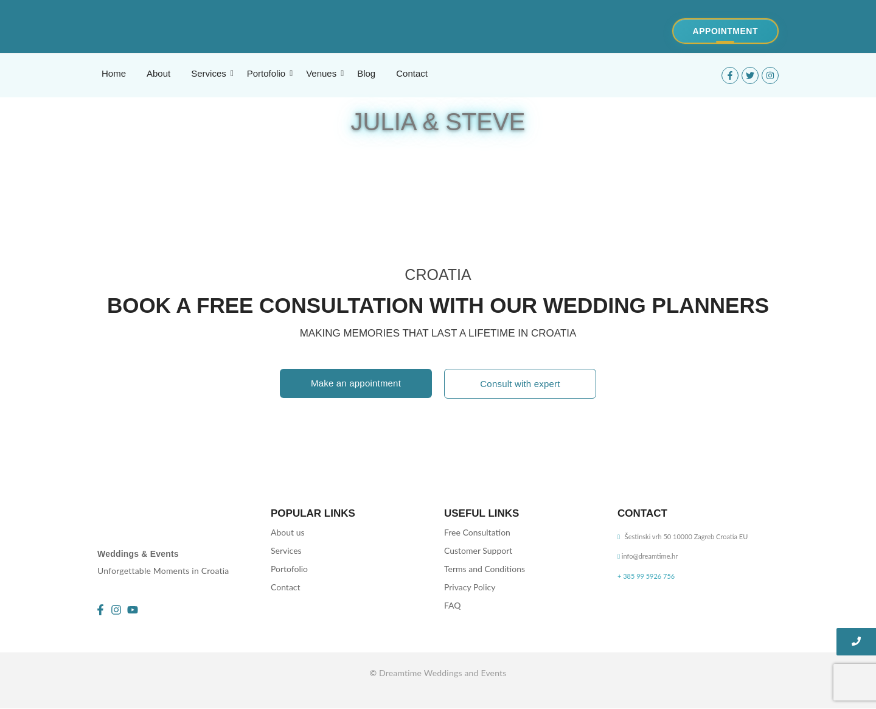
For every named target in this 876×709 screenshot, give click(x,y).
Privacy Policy (469, 587)
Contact (286, 587)
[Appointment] (725, 31)
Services (286, 550)
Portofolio (289, 569)
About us (288, 532)
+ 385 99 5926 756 (646, 576)
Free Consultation (477, 532)
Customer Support (478, 550)
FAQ (452, 605)
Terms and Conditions (484, 569)
